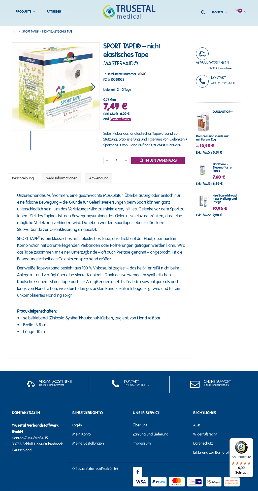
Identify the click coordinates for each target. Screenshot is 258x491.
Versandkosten (120, 119)
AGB (196, 425)
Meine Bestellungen (88, 443)
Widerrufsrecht (205, 434)
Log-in (77, 425)
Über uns (140, 425)
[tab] (23, 178)
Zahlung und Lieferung (150, 434)
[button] (93, 86)
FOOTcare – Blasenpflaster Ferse (223, 168)
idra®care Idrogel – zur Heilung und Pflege (225, 199)
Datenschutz (203, 443)
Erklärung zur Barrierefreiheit (216, 452)
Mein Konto (81, 434)
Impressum (142, 443)
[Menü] (250, 441)
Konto (217, 12)
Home (13, 32)
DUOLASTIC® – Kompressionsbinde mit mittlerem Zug (214, 125)
